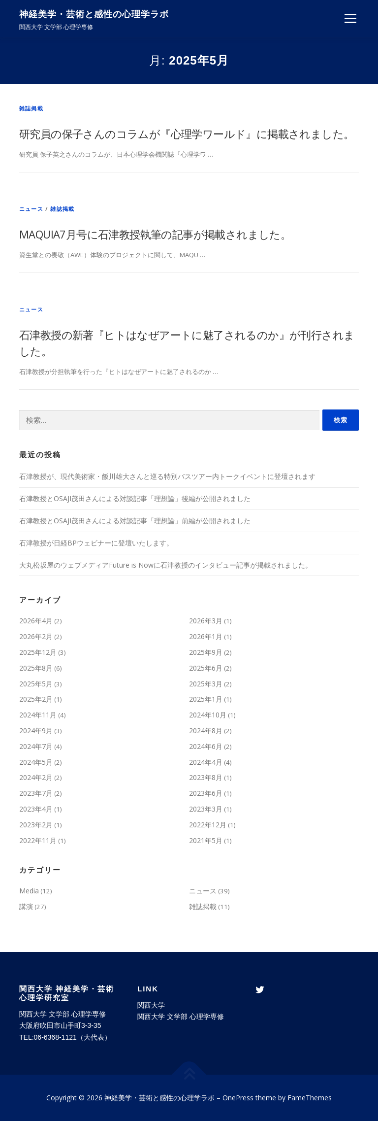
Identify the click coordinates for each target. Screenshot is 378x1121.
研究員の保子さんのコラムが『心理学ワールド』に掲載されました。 (186, 133)
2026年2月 (36, 636)
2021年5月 (205, 840)
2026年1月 (205, 636)
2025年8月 (36, 668)
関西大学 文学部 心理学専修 (180, 1016)
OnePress (237, 1097)
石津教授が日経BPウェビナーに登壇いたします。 (96, 542)
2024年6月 (205, 746)
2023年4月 (36, 809)
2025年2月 (36, 699)
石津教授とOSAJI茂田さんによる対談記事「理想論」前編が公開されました (135, 520)
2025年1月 (205, 699)
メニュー (350, 18)
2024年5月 (36, 762)
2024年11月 (38, 714)
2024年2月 (36, 777)
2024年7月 (36, 746)
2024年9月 (36, 730)
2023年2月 (36, 824)
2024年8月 (205, 730)
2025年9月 (205, 652)
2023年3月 (205, 809)
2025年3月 (205, 683)
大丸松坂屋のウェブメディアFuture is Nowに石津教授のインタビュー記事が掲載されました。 (165, 565)
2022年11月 (38, 840)
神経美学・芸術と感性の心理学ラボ (94, 15)
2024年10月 (207, 714)
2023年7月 (36, 793)
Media (29, 890)
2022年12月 (207, 824)
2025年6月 (205, 668)
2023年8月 (205, 777)
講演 (26, 906)
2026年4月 (36, 620)
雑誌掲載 (31, 108)
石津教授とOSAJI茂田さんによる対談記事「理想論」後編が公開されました (135, 498)
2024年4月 (205, 762)
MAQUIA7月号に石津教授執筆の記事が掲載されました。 (155, 234)
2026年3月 (205, 620)
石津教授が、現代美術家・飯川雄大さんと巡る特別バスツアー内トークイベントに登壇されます (167, 476)
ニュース (31, 208)
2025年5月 (36, 683)
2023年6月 (205, 793)
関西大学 (151, 1005)
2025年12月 (38, 652)
